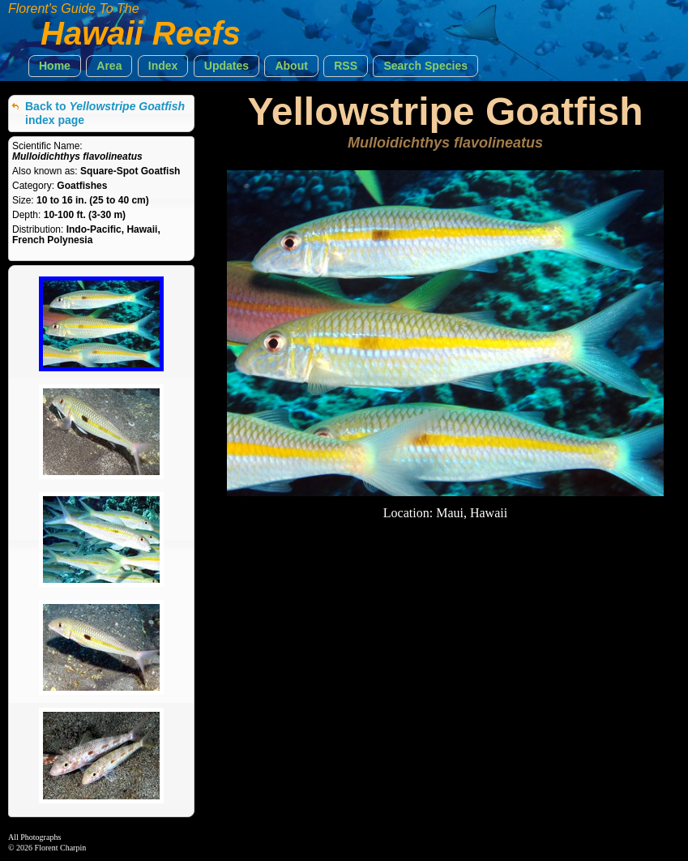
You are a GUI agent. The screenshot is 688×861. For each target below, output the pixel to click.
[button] (54, 66)
